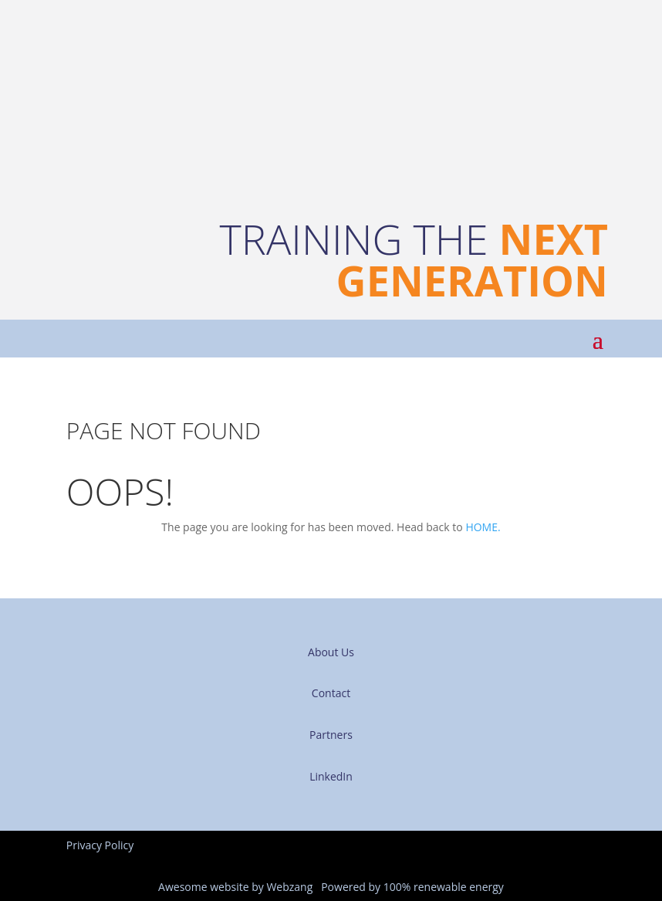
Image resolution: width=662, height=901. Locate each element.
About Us (331, 652)
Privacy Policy (99, 845)
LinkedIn (331, 776)
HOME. (482, 527)
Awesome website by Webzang (235, 886)
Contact (331, 693)
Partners (331, 734)
